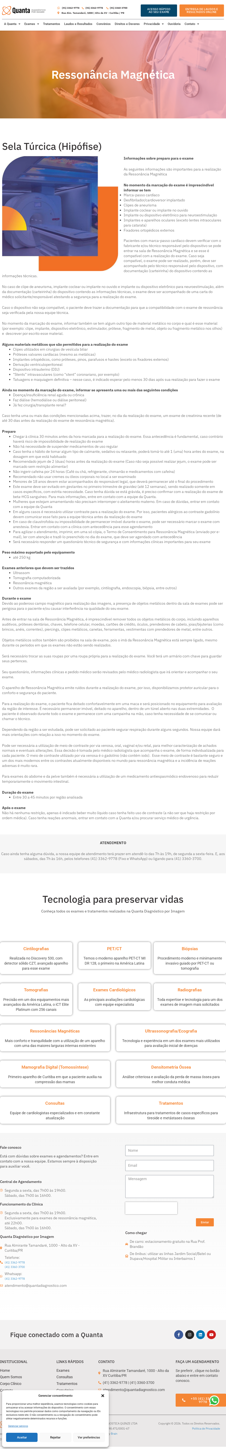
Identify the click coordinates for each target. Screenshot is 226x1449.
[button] (103, 1396)
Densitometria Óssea (171, 1067)
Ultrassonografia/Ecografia (171, 1031)
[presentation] (151, 1208)
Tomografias (36, 989)
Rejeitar (55, 1437)
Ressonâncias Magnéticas (55, 1031)
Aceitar (22, 1437)
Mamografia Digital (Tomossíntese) (55, 1067)
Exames (31, 24)
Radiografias (190, 989)
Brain (114, 1435)
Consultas (55, 1103)
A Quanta (12, 24)
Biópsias (190, 948)
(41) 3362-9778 (18, 1262)
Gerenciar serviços (18, 1426)
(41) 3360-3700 (18, 1267)
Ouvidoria (174, 24)
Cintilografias (36, 948)
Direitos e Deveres (127, 24)
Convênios (103, 24)
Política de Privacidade (206, 1430)
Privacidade (154, 24)
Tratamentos (51, 24)
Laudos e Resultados (78, 24)
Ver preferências (89, 1437)
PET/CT (114, 948)
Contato (192, 24)
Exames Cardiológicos (114, 989)
